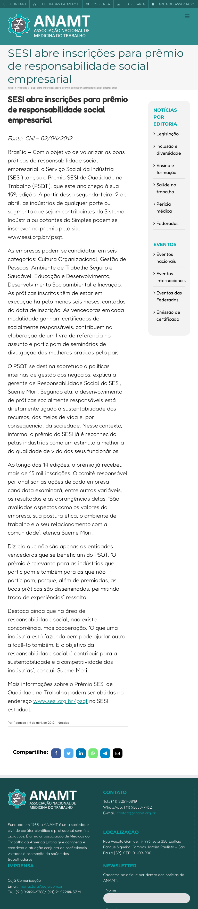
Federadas (167, 223)
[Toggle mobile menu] (187, 16)
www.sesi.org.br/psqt (60, 700)
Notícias (63, 722)
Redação (19, 722)
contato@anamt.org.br (136, 812)
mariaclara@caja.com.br (41, 886)
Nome (111, 890)
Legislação (167, 133)
